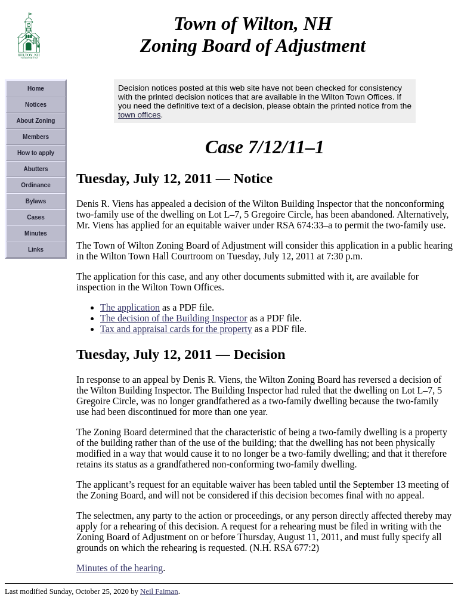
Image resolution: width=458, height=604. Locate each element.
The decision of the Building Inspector (173, 318)
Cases (35, 217)
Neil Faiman (159, 591)
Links (36, 249)
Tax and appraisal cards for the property (176, 329)
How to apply (35, 153)
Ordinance (35, 185)
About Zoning (36, 120)
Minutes (35, 233)
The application (130, 307)
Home (35, 88)
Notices (36, 104)
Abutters (35, 169)
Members (36, 137)
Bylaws (36, 201)
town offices (139, 114)
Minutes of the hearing (119, 568)
